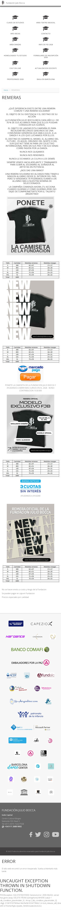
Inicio (6, 90)
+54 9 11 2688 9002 (12, 826)
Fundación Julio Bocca (15, 3)
